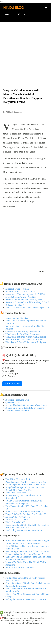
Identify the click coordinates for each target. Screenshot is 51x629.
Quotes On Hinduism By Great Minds (22, 331)
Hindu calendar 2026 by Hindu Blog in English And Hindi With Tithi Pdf (27, 526)
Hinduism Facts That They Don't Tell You (24, 339)
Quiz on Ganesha (13, 402)
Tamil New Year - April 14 (17, 479)
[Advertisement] (25, 49)
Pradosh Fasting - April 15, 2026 (20, 291)
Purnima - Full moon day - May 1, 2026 (23, 299)
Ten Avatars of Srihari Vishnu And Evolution (25, 337)
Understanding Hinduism (16, 318)
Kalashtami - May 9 (14, 305)
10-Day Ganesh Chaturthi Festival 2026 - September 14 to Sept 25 (24, 502)
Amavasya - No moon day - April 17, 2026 (25, 294)
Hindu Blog (13, 7)
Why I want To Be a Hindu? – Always (22, 334)
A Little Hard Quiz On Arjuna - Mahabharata (26, 405)
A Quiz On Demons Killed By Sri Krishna (24, 408)
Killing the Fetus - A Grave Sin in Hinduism (25, 599)
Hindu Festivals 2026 (15, 522)
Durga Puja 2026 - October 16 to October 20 (25, 514)
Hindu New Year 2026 (15, 492)
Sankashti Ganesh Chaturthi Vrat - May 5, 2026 (27, 302)
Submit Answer (12, 383)
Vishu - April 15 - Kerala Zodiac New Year (25, 484)
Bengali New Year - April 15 (18, 490)
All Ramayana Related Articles (19, 567)
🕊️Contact (20, 14)
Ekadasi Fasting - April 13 (17, 289)
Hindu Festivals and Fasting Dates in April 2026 (27, 307)
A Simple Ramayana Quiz (17, 400)
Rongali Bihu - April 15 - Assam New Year (25, 487)
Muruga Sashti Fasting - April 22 (20, 297)
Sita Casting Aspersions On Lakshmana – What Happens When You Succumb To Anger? (27, 552)
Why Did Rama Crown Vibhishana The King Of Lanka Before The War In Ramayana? (27, 542)
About (6, 14)
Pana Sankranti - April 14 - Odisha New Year (26, 482)
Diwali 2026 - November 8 (17, 517)
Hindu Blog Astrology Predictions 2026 (23, 530)
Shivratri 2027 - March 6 (16, 519)
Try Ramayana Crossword (17, 410)
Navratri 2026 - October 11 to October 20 (24, 511)
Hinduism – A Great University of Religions (25, 342)
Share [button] (41, 271)
